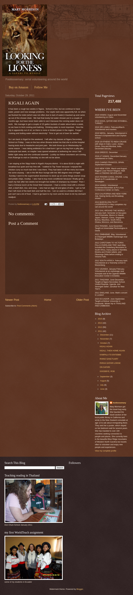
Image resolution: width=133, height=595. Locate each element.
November (105, 339)
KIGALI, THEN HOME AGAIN (112, 351)
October (103, 343)
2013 (100, 323)
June (102, 389)
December (105, 335)
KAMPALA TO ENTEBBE (110, 355)
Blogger (80, 589)
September (105, 376)
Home (47, 299)
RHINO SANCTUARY (109, 359)
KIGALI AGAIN (106, 346)
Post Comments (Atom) (27, 306)
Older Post (82, 299)
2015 (100, 319)
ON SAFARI (105, 367)
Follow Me (41, 87)
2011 (100, 331)
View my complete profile (105, 451)
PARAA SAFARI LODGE (110, 363)
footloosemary (119, 403)
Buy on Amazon (18, 87)
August (103, 381)
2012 (100, 327)
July (102, 385)
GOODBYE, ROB (107, 371)
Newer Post (12, 299)
